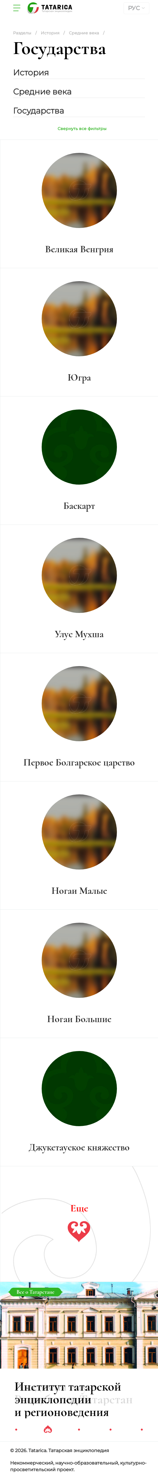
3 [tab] (79, 1430)
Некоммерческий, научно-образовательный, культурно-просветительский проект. (78, 1466)
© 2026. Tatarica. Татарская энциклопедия (59, 1450)
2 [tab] (48, 1430)
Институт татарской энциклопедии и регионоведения (67, 1399)
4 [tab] (110, 1430)
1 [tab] (16, 1430)
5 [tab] (142, 1430)
